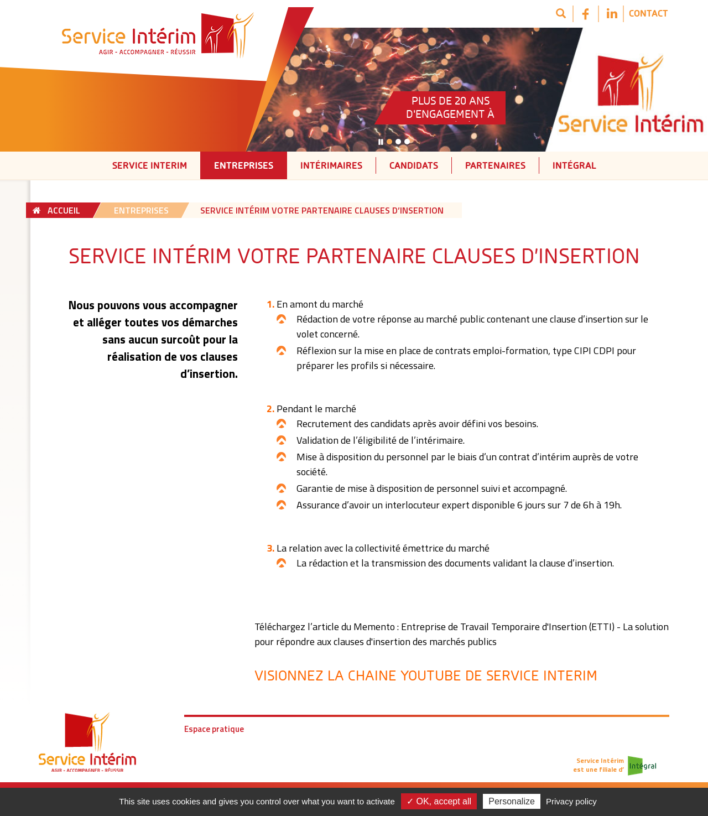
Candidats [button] (413, 165)
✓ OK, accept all (439, 801)
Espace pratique (214, 729)
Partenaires (495, 165)
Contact (648, 13)
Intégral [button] (574, 165)
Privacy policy (571, 801)
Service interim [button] (149, 165)
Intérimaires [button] (331, 165)
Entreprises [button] (243, 165)
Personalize (511, 801)
